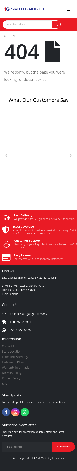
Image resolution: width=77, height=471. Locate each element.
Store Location (11, 351)
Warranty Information (16, 367)
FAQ (5, 383)
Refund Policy (11, 378)
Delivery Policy (11, 373)
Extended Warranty (15, 357)
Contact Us (9, 346)
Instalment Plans (13, 362)
